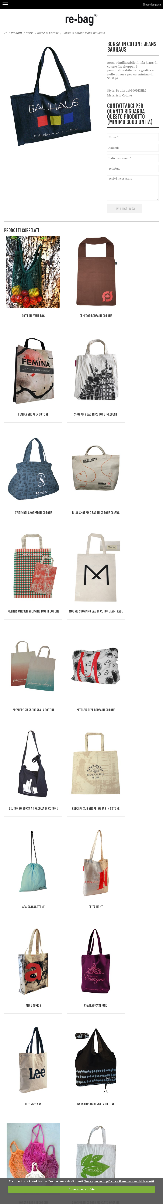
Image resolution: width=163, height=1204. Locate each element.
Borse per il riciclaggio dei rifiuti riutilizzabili (38, 1106)
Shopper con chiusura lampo (25, 1005)
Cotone (127, 95)
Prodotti (16, 33)
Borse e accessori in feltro (23, 981)
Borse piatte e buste (19, 1064)
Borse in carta (14, 989)
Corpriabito (12, 1072)
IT (5, 33)
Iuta (7, 972)
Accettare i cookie (82, 1189)
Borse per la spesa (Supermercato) (29, 1014)
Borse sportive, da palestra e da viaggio (33, 1055)
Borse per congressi (19, 1039)
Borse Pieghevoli (16, 1031)
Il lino (8, 964)
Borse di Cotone (49, 33)
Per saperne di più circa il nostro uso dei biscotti (119, 1181)
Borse (30, 33)
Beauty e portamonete (20, 1097)
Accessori (11, 1089)
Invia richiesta (125, 209)
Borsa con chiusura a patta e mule (29, 1047)
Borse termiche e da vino (22, 1022)
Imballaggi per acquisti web (25, 1080)
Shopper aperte (15, 997)
